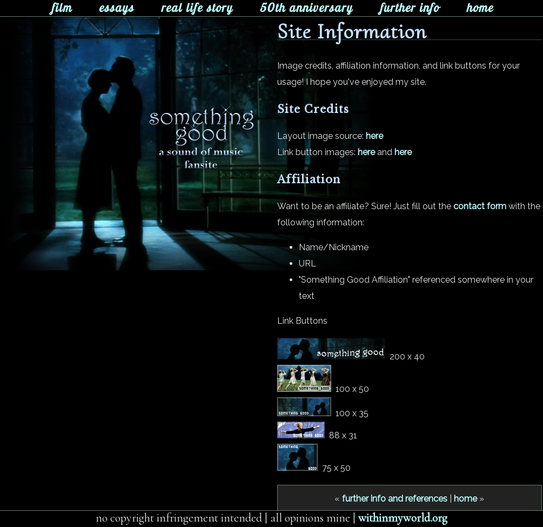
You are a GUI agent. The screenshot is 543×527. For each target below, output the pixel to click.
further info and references (394, 498)
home (465, 498)
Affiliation (308, 179)
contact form (479, 206)
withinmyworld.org (402, 518)
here (374, 136)
